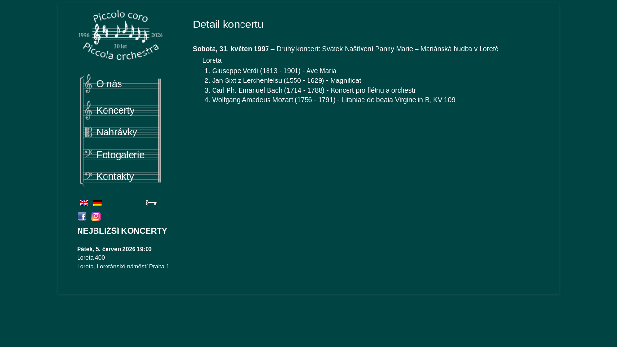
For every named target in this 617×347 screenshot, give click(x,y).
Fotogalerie (120, 154)
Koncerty (115, 110)
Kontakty (115, 176)
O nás (109, 84)
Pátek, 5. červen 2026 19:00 (114, 249)
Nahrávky (116, 132)
